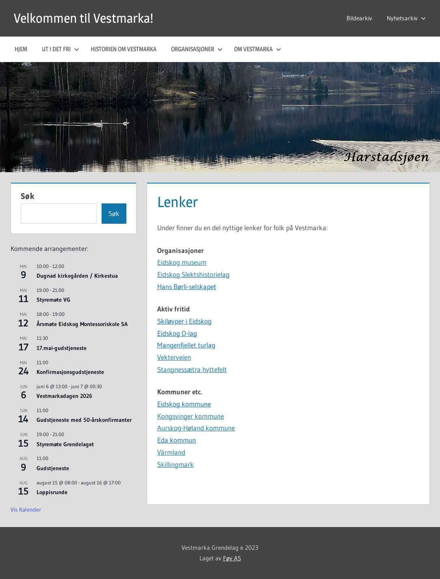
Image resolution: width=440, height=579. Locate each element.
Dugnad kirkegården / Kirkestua (77, 275)
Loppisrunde (52, 492)
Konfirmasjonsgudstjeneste (70, 372)
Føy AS (232, 558)
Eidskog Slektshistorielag (193, 274)
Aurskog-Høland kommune (196, 427)
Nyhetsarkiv (406, 18)
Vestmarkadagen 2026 (64, 396)
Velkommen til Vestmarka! (83, 18)
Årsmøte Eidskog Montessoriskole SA (82, 324)
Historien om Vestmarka (123, 49)
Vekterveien (174, 357)
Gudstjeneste (53, 468)
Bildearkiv (359, 18)
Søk (28, 196)
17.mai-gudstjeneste (62, 348)
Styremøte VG (53, 299)
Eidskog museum (181, 262)
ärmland (173, 452)
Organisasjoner (197, 49)
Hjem (21, 49)
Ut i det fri (60, 49)
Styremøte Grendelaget (65, 444)
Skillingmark (175, 464)
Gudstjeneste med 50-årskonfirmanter (84, 419)
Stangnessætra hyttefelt (192, 369)
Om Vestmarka (257, 49)
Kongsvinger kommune (190, 416)
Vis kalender (26, 509)
